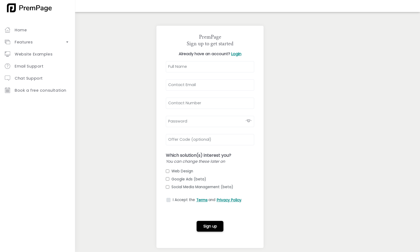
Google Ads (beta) (186, 179)
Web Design (179, 171)
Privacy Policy (229, 200)
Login (236, 54)
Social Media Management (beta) (199, 187)
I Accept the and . (207, 199)
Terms (202, 200)
